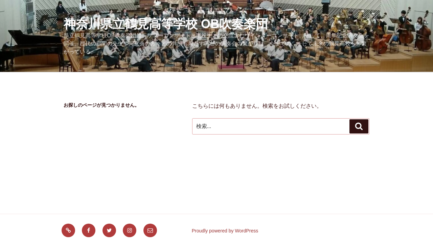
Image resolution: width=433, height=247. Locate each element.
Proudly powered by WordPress (225, 230)
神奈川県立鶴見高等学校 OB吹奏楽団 (166, 24)
